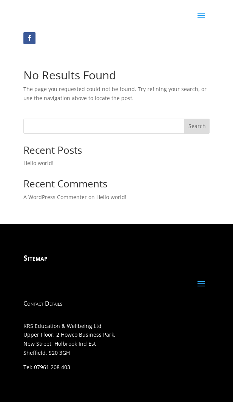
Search (197, 126)
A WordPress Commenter (55, 197)
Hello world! (38, 163)
